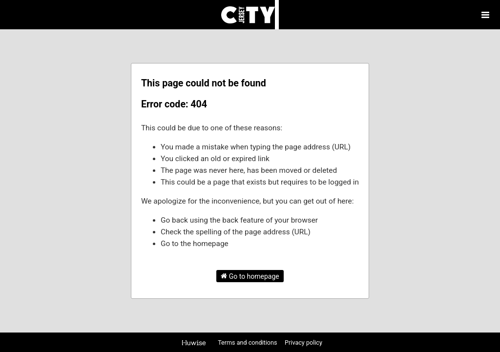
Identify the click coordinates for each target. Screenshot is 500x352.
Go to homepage (250, 276)
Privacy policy (303, 342)
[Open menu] (485, 14)
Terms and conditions (248, 342)
